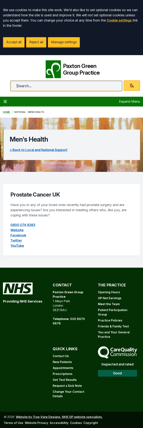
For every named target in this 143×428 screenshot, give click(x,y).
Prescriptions (62, 374)
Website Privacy (36, 423)
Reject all (36, 42)
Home (6, 112)
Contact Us (61, 356)
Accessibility (59, 423)
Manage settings (64, 42)
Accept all (13, 42)
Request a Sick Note (67, 386)
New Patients (62, 362)
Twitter (16, 240)
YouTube (17, 246)
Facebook (18, 235)
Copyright (90, 423)
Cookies (76, 423)
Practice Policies (110, 320)
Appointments (63, 368)
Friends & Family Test (113, 326)
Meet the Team (109, 304)
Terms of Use (13, 423)
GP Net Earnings (109, 298)
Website (17, 230)
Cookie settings (119, 20)
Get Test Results (65, 380)
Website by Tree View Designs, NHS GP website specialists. (59, 417)
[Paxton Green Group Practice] (71, 68)
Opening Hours (109, 292)
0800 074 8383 (22, 225)
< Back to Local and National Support (38, 150)
